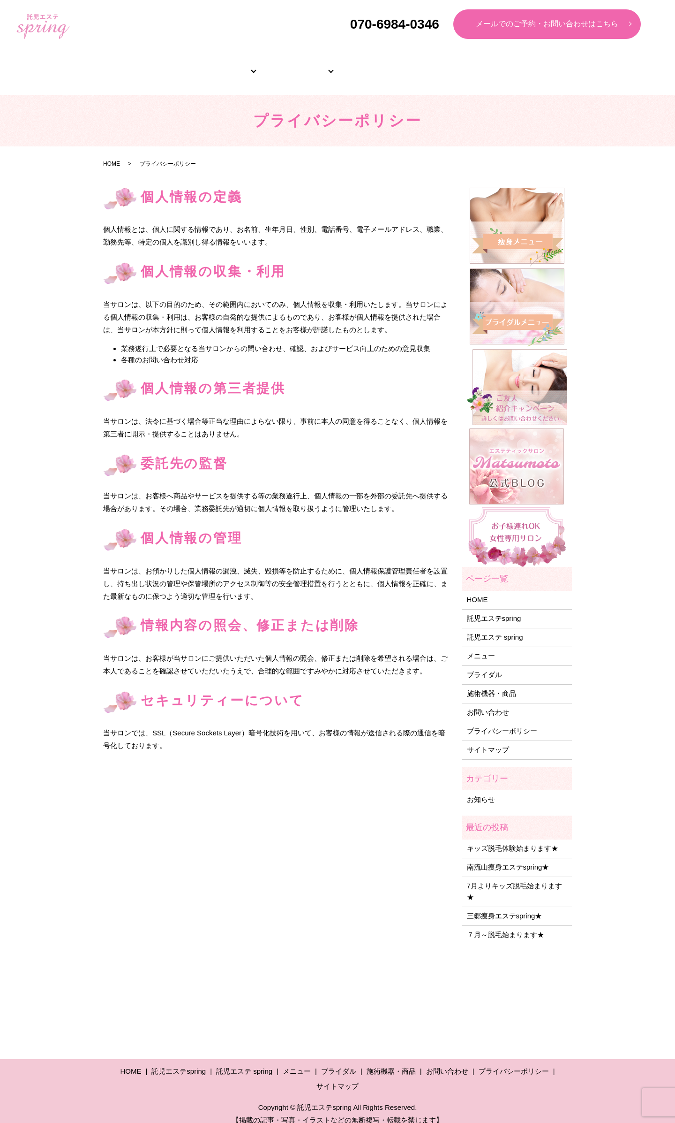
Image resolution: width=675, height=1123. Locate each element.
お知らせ (481, 789)
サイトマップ (488, 739)
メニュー (299, 65)
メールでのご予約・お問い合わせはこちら (547, 24)
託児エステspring (494, 608)
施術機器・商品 (531, 65)
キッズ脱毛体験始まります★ (512, 838)
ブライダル (376, 65)
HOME (144, 65)
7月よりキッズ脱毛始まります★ (514, 881)
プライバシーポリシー (502, 721)
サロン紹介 (222, 65)
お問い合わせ (488, 702)
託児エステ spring (495, 627)
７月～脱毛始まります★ (505, 924)
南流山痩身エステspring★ (508, 857)
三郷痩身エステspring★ (504, 905)
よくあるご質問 (454, 65)
